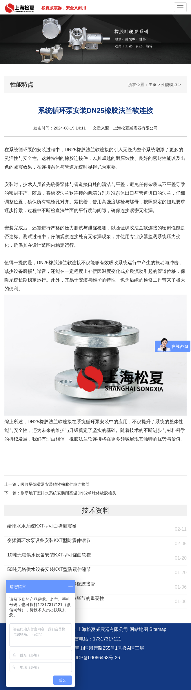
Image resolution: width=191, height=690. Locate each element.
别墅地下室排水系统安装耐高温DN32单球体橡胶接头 (68, 493)
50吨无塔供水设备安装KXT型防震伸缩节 (49, 569)
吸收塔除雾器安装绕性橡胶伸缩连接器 (55, 484)
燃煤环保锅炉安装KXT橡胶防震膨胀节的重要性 (55, 598)
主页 (152, 84)
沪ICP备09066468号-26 (95, 657)
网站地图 (139, 629)
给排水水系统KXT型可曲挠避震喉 (42, 525)
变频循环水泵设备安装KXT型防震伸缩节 (48, 540)
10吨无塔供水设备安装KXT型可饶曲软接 (49, 554)
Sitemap (157, 629)
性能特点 (169, 84)
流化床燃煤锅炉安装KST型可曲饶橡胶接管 (51, 583)
